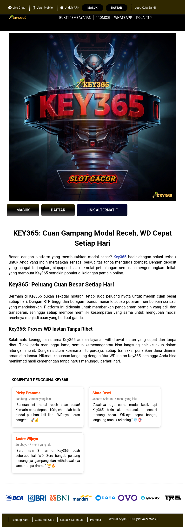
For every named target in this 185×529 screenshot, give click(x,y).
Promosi (102, 18)
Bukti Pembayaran (75, 18)
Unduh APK (69, 7)
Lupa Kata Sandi (145, 7)
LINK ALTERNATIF (102, 210)
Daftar (116, 7)
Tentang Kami (20, 520)
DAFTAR (58, 210)
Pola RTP (144, 18)
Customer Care (44, 520)
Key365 (119, 257)
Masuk (92, 7)
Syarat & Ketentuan (72, 520)
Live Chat (16, 7)
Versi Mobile (42, 7)
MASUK (23, 210)
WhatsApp (123, 18)
